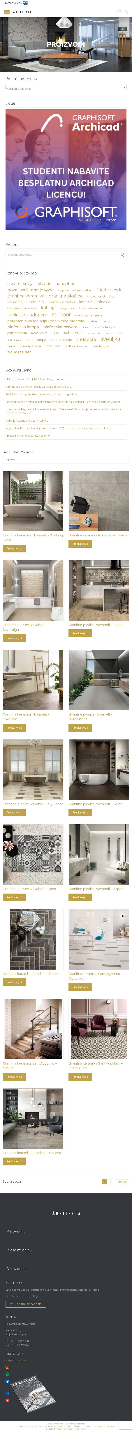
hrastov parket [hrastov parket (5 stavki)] (96, 296)
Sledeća (122, 1182)
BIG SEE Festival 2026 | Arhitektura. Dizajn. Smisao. (35, 379)
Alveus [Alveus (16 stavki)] (44, 283)
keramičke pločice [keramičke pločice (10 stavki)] (94, 302)
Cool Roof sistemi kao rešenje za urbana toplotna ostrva (39, 386)
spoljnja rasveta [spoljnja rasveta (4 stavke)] (113, 333)
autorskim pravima (104, 1426)
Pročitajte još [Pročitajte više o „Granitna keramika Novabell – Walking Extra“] (14, 548)
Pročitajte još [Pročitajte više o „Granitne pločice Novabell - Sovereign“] (14, 638)
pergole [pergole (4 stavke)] (107, 321)
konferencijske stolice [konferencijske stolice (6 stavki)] (21, 308)
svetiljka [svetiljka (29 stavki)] (110, 339)
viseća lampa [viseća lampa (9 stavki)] (30, 346)
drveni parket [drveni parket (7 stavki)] (82, 290)
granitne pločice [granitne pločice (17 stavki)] (66, 296)
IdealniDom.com (65, 1429)
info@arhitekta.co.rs (16, 1360)
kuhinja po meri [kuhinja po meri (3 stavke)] (67, 308)
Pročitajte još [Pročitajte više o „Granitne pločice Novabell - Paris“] (80, 633)
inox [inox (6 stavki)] (112, 296)
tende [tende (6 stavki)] (11, 346)
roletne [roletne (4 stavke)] (56, 333)
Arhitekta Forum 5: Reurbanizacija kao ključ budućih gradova (41, 394)
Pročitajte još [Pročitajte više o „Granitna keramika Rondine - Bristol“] (14, 982)
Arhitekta (58, 1423)
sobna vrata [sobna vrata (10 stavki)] (73, 332)
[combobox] (66, 87)
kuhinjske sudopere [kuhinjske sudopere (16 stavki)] (27, 315)
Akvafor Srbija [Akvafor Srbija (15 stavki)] (20, 283)
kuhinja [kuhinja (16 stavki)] (48, 307)
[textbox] (66, 89)
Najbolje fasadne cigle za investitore (27, 420)
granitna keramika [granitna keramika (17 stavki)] (25, 296)
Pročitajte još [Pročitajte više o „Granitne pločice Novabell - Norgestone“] (80, 727)
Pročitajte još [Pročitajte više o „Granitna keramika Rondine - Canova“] (14, 1161)
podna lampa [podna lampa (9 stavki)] (104, 327)
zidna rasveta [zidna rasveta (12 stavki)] (19, 352)
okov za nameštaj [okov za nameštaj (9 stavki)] (89, 315)
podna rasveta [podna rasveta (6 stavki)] (17, 333)
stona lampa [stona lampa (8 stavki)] (36, 340)
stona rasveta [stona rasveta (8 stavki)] (61, 340)
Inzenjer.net (81, 1429)
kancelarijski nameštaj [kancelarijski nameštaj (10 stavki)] (26, 302)
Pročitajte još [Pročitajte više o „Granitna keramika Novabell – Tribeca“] (80, 543)
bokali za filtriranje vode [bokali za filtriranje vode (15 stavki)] (30, 289)
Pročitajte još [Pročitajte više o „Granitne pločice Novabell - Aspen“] (80, 897)
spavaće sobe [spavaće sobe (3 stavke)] (94, 333)
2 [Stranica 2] (111, 1182)
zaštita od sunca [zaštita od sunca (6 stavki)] (75, 346)
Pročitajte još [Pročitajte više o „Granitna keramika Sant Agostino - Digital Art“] (80, 987)
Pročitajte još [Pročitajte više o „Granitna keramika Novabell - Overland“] (14, 727)
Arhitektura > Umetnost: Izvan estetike (28, 435)
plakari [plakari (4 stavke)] (85, 327)
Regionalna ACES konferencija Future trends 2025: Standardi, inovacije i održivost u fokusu (59, 428)
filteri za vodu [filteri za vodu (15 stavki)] (109, 289)
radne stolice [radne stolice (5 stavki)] (39, 332)
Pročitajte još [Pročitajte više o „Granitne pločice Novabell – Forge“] (80, 812)
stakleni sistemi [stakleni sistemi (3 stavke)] (14, 340)
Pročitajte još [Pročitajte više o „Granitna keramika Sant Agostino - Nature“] (14, 1076)
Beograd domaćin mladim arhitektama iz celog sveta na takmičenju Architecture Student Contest (63, 401)
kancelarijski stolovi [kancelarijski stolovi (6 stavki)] (62, 302)
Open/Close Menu (3, 12)
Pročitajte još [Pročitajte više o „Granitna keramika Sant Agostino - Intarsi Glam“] (80, 1076)
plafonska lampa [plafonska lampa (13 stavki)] (23, 327)
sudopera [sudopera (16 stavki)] (86, 339)
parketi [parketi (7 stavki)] (93, 321)
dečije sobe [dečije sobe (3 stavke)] (63, 291)
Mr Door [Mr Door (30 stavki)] (61, 314)
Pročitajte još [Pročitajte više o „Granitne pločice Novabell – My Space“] (14, 812)
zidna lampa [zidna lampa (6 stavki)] (99, 346)
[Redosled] (66, 459)
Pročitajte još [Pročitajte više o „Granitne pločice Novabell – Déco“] (14, 897)
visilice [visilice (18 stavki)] (52, 345)
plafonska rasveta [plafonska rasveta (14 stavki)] (60, 327)
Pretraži (122, 255)
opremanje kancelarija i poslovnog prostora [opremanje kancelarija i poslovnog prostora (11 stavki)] (45, 321)
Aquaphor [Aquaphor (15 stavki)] (65, 283)
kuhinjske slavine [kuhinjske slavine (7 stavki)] (91, 308)
